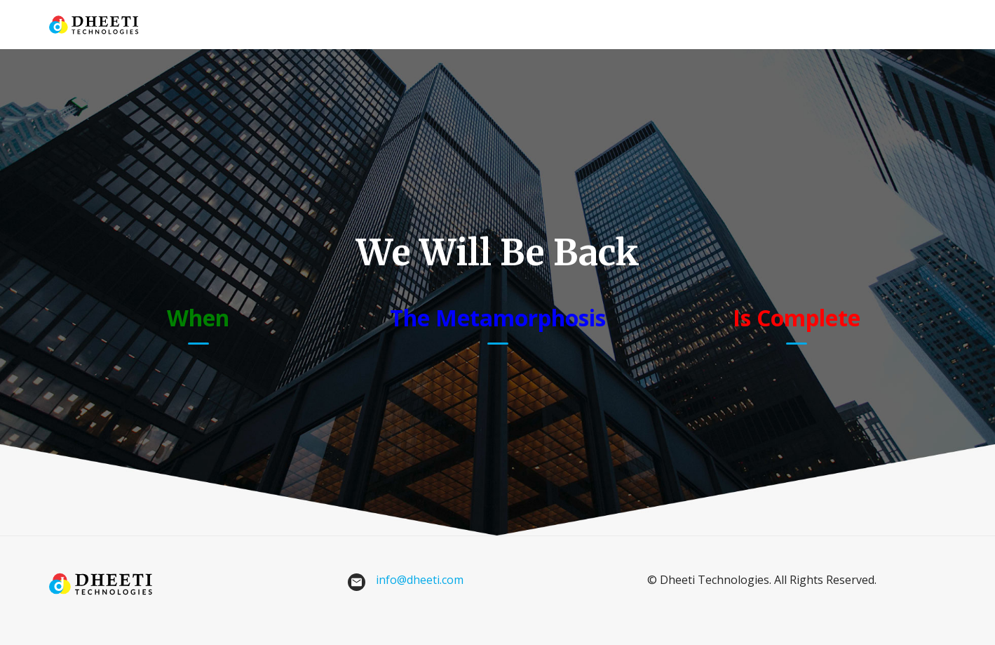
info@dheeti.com (419, 579)
